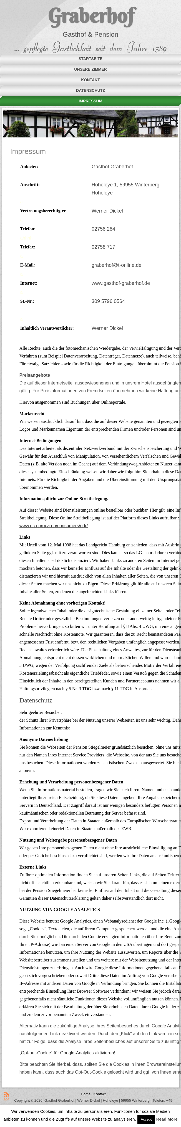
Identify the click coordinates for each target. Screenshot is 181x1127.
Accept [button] (146, 1119)
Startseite (90, 58)
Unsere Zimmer (90, 69)
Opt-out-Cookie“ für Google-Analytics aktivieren (67, 1052)
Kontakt (90, 80)
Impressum (90, 101)
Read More (167, 1119)
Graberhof (91, 15)
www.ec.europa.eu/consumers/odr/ (53, 525)
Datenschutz (90, 90)
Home (85, 1094)
